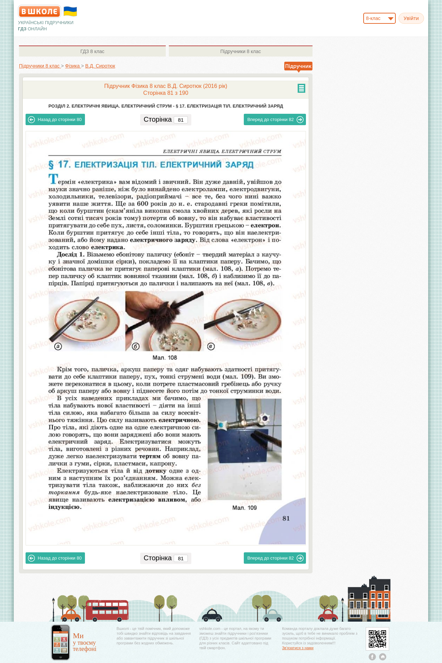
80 (54, 119)
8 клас (92, 51)
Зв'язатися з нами (298, 648)
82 (275, 119)
